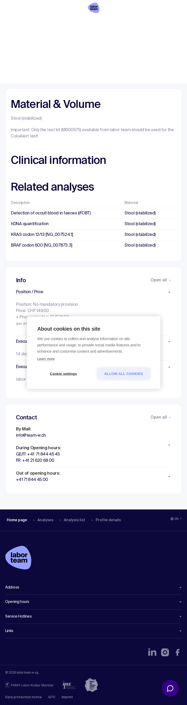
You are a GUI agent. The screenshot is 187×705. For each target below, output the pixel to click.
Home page (16, 22)
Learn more (46, 358)
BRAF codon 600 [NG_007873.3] (41, 245)
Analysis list (71, 22)
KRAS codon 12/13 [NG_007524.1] (42, 235)
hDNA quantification (30, 224)
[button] (93, 292)
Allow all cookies (123, 373)
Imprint (67, 697)
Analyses (42, 22)
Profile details (104, 22)
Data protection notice (23, 697)
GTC (51, 697)
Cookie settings (63, 373)
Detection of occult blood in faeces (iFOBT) (50, 213)
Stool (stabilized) (139, 213)
